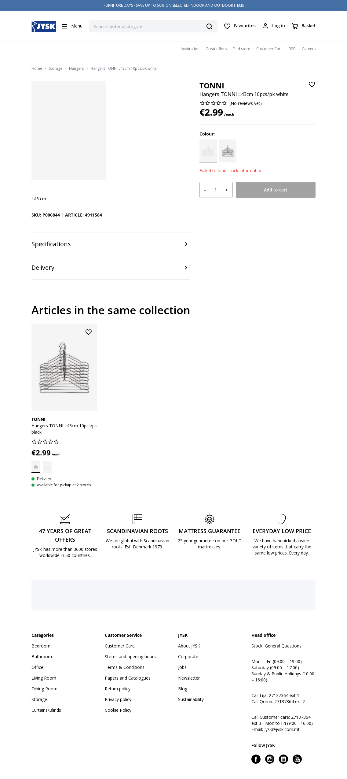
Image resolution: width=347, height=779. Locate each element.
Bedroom (40, 646)
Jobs (182, 667)
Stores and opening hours (130, 656)
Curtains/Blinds (46, 710)
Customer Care (269, 48)
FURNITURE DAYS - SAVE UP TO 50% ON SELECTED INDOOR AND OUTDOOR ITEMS (174, 5)
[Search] (209, 26)
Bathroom (41, 656)
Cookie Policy (118, 710)
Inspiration (190, 48)
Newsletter (189, 678)
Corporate (188, 656)
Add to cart (275, 190)
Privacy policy (118, 699)
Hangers (76, 68)
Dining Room (44, 689)
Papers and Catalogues (128, 678)
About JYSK (189, 646)
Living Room (43, 678)
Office (37, 667)
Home (36, 68)
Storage (55, 68)
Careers (309, 48)
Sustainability (191, 699)
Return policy (117, 689)
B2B (292, 48)
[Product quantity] (215, 190)
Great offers (216, 48)
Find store (241, 48)
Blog (182, 689)
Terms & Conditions (124, 667)
